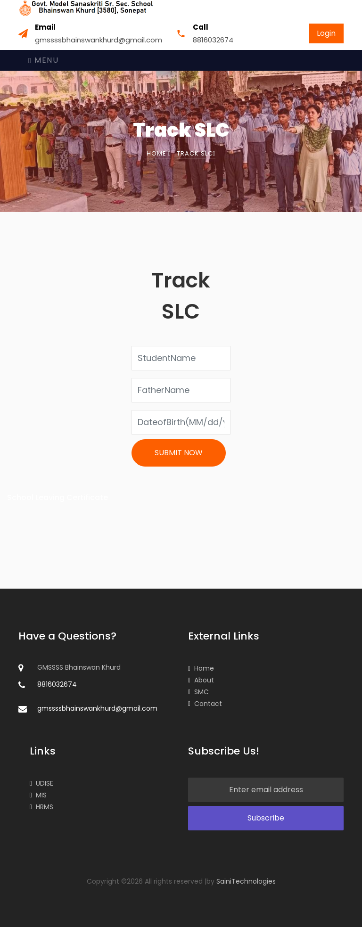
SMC (198, 692)
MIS (38, 795)
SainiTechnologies (246, 881)
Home (159, 153)
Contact (205, 703)
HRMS (41, 807)
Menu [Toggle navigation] (43, 60)
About (201, 680)
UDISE (41, 783)
